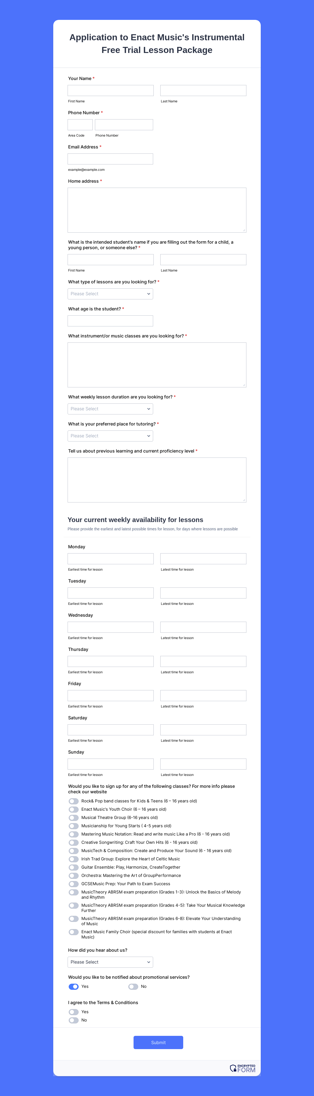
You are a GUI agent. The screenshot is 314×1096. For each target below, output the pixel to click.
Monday (76, 546)
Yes (85, 986)
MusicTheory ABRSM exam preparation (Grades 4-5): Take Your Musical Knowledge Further (163, 908)
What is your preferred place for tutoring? (113, 424)
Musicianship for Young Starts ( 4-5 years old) (126, 825)
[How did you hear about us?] (110, 962)
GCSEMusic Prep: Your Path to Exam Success (125, 883)
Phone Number (85, 112)
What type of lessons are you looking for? (113, 281)
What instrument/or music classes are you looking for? (127, 336)
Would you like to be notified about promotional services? (129, 977)
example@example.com (86, 169)
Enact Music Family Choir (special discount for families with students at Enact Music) (156, 934)
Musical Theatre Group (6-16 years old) (119, 817)
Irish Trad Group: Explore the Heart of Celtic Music (130, 858)
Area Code (76, 135)
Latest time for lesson (177, 569)
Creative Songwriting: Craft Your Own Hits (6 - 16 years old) (139, 842)
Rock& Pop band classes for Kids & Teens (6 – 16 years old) (139, 801)
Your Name (81, 78)
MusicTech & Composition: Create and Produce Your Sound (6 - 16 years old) (156, 850)
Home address (85, 181)
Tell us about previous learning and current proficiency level (133, 451)
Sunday (76, 752)
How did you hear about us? (97, 950)
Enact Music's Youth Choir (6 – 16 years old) (123, 809)
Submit (158, 1042)
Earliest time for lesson (85, 569)
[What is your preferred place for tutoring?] (110, 435)
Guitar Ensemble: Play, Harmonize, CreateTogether (130, 867)
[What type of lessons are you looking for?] (110, 293)
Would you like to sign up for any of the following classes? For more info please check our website (151, 788)
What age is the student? (96, 309)
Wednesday (80, 615)
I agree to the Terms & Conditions (103, 1002)
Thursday (78, 649)
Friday (74, 683)
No (144, 986)
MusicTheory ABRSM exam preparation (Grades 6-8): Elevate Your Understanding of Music (161, 921)
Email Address (85, 147)
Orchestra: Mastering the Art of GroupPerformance (131, 875)
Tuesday (77, 581)
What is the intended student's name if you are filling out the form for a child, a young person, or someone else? (150, 244)
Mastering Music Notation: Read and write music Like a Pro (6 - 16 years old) (155, 834)
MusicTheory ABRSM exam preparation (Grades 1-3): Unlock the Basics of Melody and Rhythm (161, 894)
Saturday (77, 717)
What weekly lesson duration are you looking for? (122, 397)
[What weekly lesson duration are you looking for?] (110, 408)
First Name (76, 101)
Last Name (169, 101)
